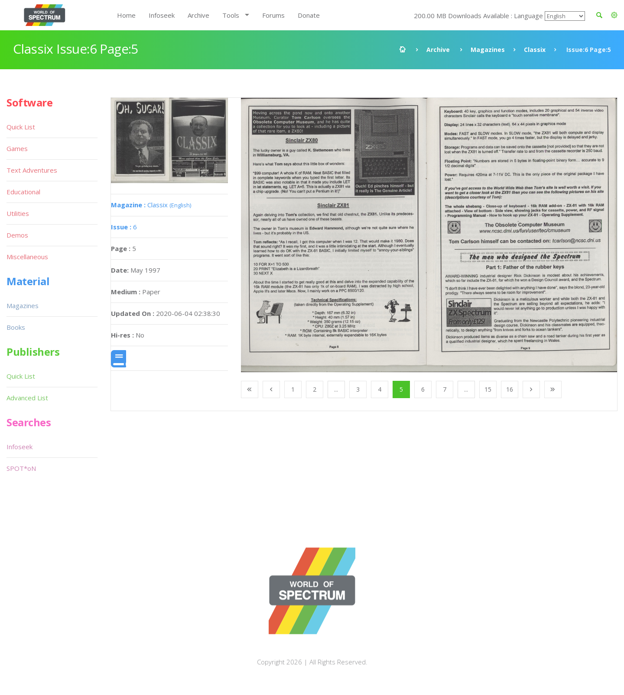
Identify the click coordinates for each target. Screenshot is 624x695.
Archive (198, 15)
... (336, 389)
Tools (230, 15)
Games (17, 148)
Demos (17, 235)
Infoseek (162, 15)
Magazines (488, 49)
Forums (273, 15)
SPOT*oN (21, 468)
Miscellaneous (27, 256)
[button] (614, 15)
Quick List (20, 126)
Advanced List (27, 397)
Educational (23, 191)
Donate (309, 15)
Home (126, 15)
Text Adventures (31, 170)
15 (487, 389)
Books (15, 327)
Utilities (17, 213)
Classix (535, 49)
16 (509, 389)
